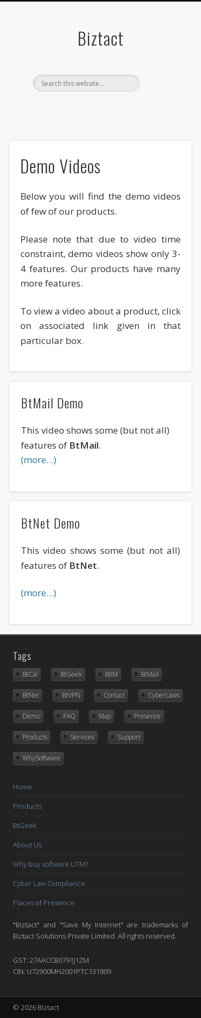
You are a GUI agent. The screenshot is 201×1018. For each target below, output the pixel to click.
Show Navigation (162, 96)
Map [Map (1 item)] (105, 716)
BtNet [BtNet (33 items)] (31, 695)
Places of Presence (44, 902)
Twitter (99, 110)
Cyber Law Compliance (49, 883)
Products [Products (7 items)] (35, 737)
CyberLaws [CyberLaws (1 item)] (164, 695)
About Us (27, 844)
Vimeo (121, 110)
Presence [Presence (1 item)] (147, 716)
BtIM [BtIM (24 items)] (111, 674)
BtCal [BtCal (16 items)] (30, 674)
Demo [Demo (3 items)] (31, 716)
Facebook (77, 110)
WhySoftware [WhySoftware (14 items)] (42, 758)
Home (22, 787)
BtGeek (24, 825)
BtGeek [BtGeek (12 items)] (71, 674)
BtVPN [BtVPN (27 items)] (71, 695)
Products (27, 806)
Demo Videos (60, 165)
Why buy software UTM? (50, 864)
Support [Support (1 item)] (128, 737)
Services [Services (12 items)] (82, 737)
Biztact (101, 37)
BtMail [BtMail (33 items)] (150, 674)
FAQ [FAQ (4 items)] (69, 716)
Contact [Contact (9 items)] (114, 695)
